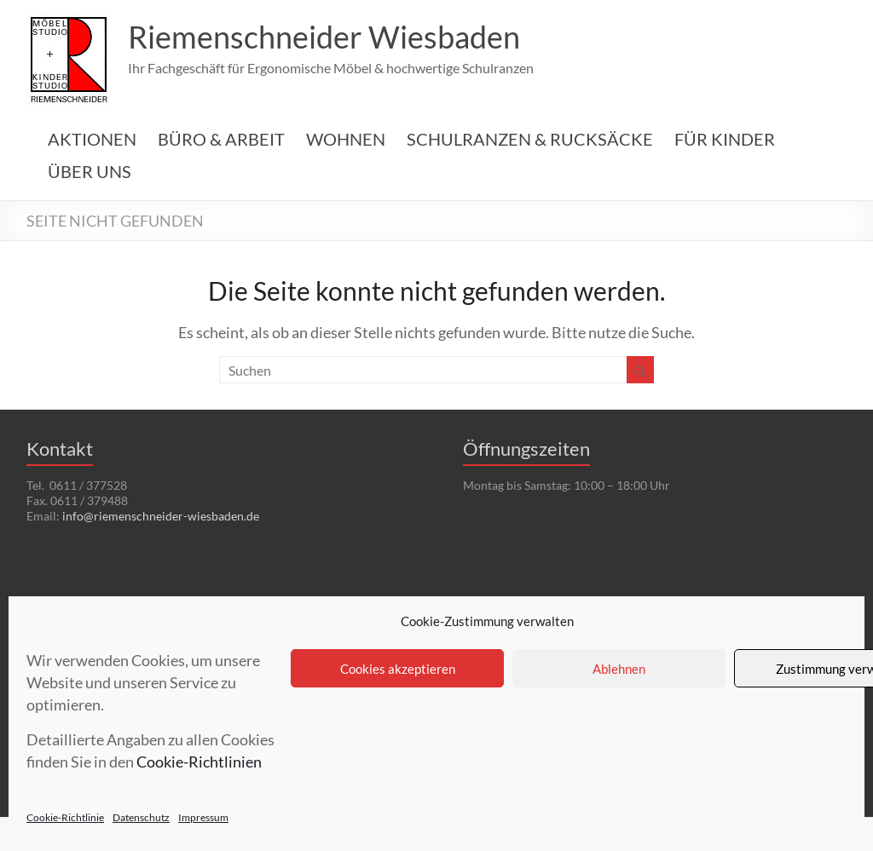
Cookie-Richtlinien (199, 761)
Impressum (203, 817)
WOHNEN (345, 139)
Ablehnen (619, 668)
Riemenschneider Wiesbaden (324, 36)
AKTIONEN (92, 139)
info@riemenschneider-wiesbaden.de (160, 516)
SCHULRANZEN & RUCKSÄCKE (530, 139)
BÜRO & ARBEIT (221, 139)
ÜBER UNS (89, 171)
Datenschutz (141, 817)
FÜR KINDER (724, 139)
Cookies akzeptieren (397, 668)
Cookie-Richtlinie (65, 817)
